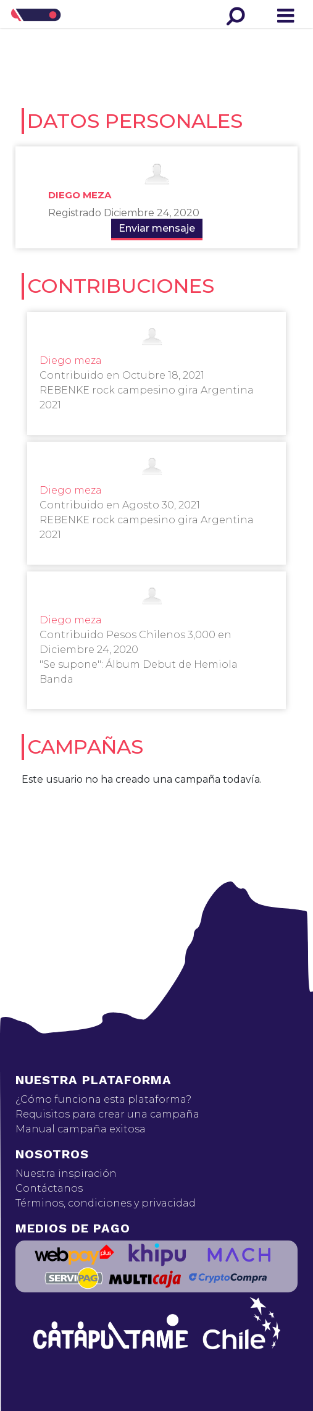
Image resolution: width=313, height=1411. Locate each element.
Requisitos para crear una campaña (107, 1114)
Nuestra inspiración (66, 1173)
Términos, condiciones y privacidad (105, 1203)
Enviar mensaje (157, 228)
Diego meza (79, 195)
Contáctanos (49, 1188)
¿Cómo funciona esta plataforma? (103, 1099)
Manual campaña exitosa (80, 1129)
